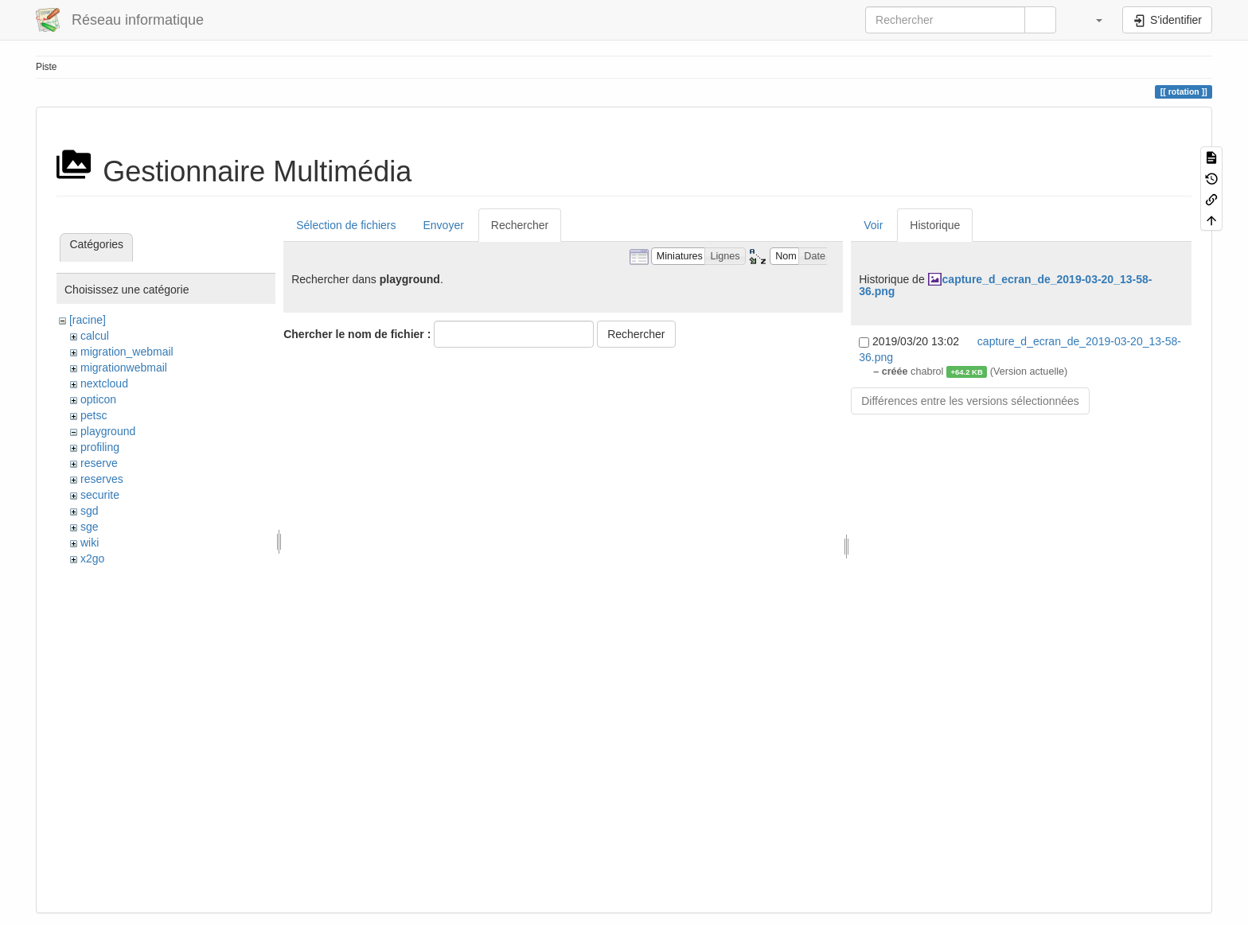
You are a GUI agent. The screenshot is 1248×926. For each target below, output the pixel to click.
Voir (873, 225)
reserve (99, 463)
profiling (99, 447)
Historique (935, 225)
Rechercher (519, 225)
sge (89, 526)
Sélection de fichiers (346, 225)
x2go (92, 558)
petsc (93, 415)
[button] (1091, 20)
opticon (98, 399)
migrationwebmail (123, 367)
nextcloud (104, 383)
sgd (89, 510)
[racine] (87, 319)
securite (99, 494)
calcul (94, 335)
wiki (89, 542)
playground (107, 431)
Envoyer (443, 225)
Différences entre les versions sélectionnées (970, 401)
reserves (101, 479)
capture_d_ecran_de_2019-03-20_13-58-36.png (1005, 285)
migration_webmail (127, 351)
